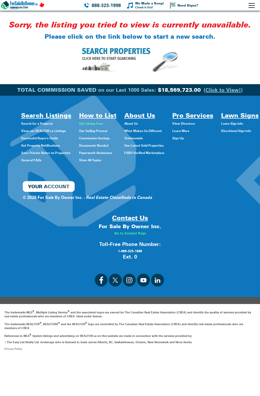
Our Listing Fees (106, 123)
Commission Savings (111, 137)
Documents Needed (109, 145)
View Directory (216, 123)
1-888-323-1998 (130, 286)
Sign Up (210, 137)
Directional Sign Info (130, 195)
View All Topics (105, 159)
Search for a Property (38, 123)
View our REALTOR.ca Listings (47, 130)
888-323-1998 (106, 5)
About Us (150, 123)
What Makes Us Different (166, 130)
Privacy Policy (13, 385)
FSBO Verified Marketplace (167, 152)
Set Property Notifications (42, 145)
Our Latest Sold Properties (167, 145)
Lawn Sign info (125, 188)
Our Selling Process (109, 130)
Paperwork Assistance (112, 152)
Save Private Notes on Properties (49, 152)
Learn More (213, 130)
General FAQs (30, 159)
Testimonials (153, 137)
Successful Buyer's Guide (42, 137)
